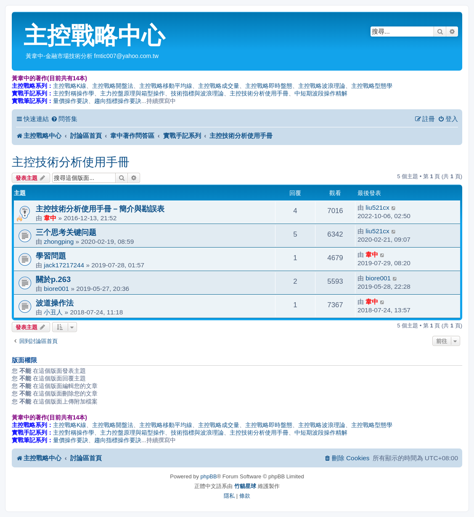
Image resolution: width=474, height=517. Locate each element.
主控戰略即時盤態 (268, 85)
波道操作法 (55, 302)
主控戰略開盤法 (112, 85)
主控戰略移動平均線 (165, 85)
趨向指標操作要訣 (117, 101)
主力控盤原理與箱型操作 (132, 93)
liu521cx (377, 207)
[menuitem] (64, 119)
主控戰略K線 (69, 85)
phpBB (209, 476)
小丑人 (53, 312)
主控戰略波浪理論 (321, 85)
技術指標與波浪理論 (197, 93)
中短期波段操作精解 (320, 93)
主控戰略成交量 (218, 85)
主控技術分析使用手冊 (259, 93)
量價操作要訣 (70, 101)
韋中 (50, 218)
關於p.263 (53, 279)
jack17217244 (64, 265)
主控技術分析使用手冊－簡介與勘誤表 (100, 208)
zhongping (59, 241)
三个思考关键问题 (66, 232)
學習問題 (51, 255)
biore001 (56, 288)
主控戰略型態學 (371, 85)
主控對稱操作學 (73, 93)
